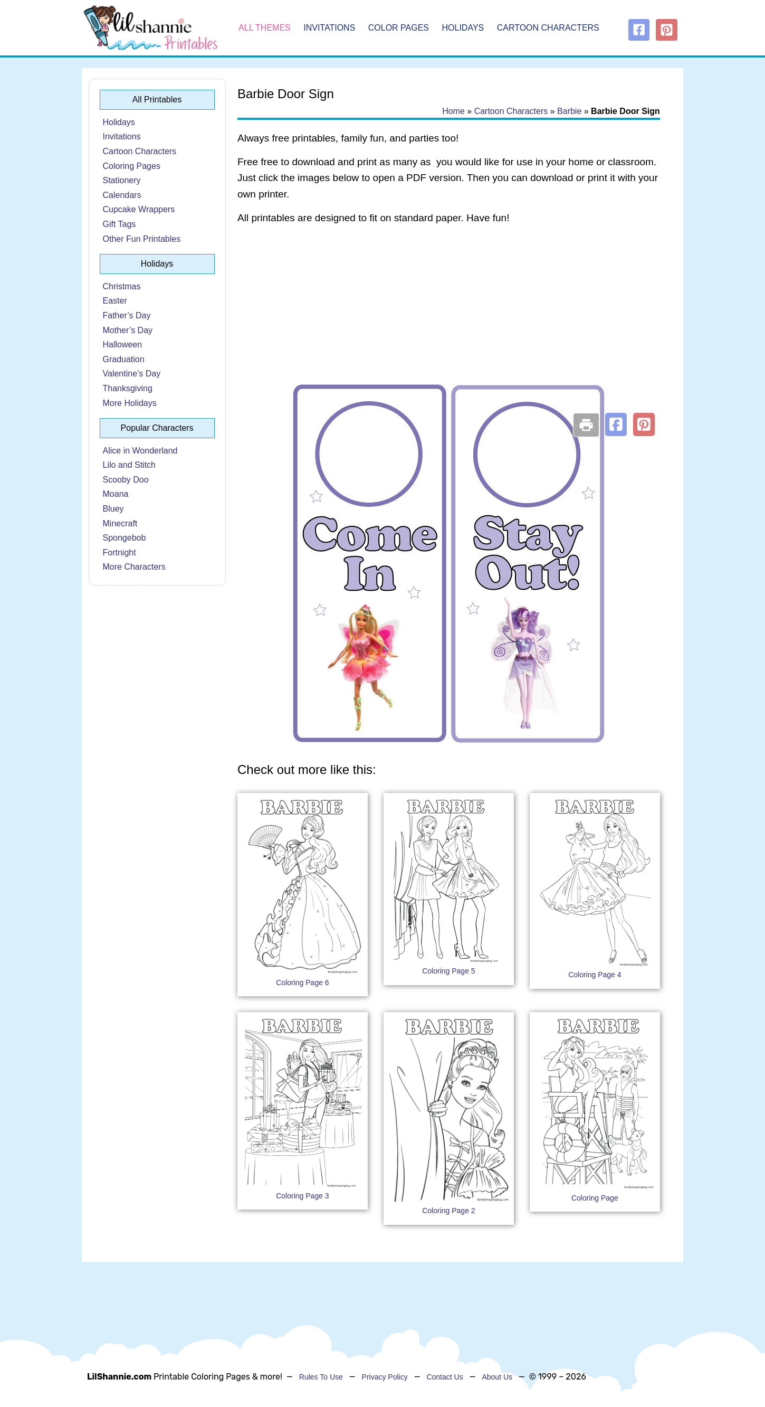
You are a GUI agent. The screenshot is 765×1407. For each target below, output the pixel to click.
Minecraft (120, 523)
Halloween (122, 344)
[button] (616, 424)
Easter (115, 300)
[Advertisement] (448, 318)
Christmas (122, 286)
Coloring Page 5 (448, 971)
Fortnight (119, 552)
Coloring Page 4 (594, 974)
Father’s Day (127, 315)
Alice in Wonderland (140, 450)
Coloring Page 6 (302, 982)
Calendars (122, 195)
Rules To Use (321, 1377)
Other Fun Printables (142, 238)
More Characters (134, 566)
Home (453, 111)
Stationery (122, 180)
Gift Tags (119, 224)
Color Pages (398, 27)
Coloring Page (594, 1198)
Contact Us (444, 1377)
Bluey (113, 508)
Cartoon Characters (548, 27)
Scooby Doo (126, 479)
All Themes (264, 27)
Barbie (569, 111)
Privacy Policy (385, 1377)
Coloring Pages (131, 166)
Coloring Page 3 (302, 1196)
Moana (116, 493)
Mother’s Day (128, 330)
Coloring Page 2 (448, 1210)
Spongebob (124, 537)
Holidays (463, 27)
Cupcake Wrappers (139, 209)
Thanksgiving (127, 388)
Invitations (329, 27)
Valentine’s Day (132, 373)
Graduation (124, 359)
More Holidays (130, 403)
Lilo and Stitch (129, 464)
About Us (497, 1377)
